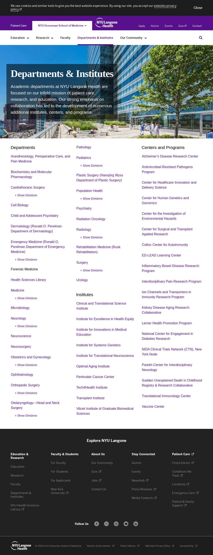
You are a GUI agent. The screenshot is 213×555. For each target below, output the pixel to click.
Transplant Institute (90, 398)
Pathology (83, 147)
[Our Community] (145, 38)
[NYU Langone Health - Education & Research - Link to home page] (21, 545)
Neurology (18, 318)
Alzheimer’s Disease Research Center (170, 156)
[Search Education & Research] (200, 37)
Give (182, 25)
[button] (198, 8)
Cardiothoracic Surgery (28, 187)
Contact (197, 25)
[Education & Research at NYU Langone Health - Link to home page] (106, 22)
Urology (82, 280)
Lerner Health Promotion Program (167, 323)
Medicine (17, 290)
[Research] (52, 38)
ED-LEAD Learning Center (161, 255)
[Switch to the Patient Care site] (18, 26)
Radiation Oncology (90, 219)
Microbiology (20, 308)
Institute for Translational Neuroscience (105, 355)
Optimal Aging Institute (93, 366)
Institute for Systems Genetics (98, 345)
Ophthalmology (22, 374)
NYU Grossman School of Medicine (62, 25)
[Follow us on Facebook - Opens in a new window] (96, 523)
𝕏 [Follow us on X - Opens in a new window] (106, 524)
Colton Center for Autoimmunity (165, 244)
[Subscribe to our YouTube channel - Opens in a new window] (126, 523)
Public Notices (129, 546)
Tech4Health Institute (91, 387)
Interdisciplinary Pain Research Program (171, 281)
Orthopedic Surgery (25, 385)
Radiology (83, 229)
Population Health (89, 191)
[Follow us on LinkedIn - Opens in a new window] (135, 523)
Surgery (82, 262)
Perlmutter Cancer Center (95, 377)
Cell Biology (19, 205)
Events (169, 25)
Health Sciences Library (28, 280)
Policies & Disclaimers (100, 546)
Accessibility (188, 546)
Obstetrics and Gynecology (31, 357)
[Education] (28, 38)
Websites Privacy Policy (159, 546)
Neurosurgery (21, 346)
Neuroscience (21, 336)
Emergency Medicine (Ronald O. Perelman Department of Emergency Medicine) (38, 247)
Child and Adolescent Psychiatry (34, 215)
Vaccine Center (153, 406)
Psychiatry (84, 208)
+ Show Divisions (26, 195)
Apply (142, 25)
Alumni (155, 25)
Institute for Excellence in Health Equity (105, 319)
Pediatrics (83, 158)
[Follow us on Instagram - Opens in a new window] (116, 523)
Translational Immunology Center (166, 396)
